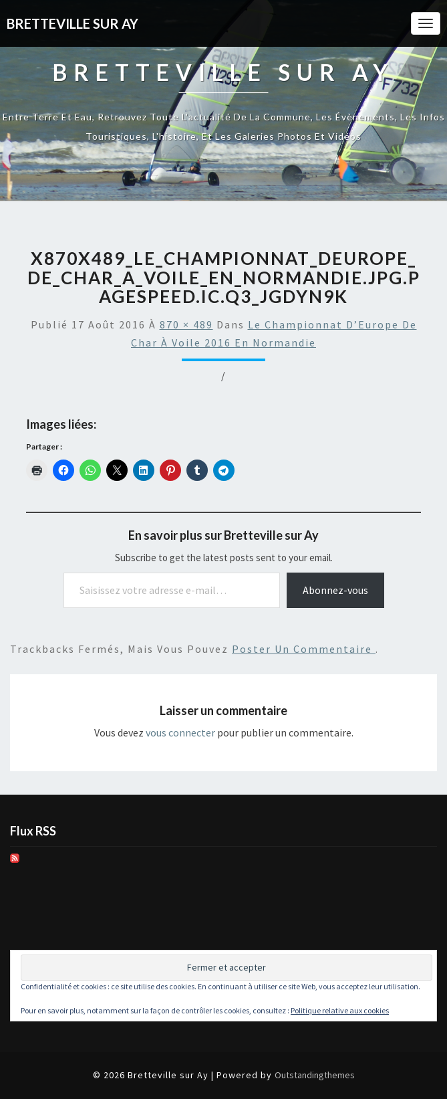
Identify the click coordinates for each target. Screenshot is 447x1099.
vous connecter (180, 732)
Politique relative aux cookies (340, 1010)
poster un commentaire (304, 649)
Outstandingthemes (315, 1075)
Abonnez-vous (335, 590)
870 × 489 (186, 324)
